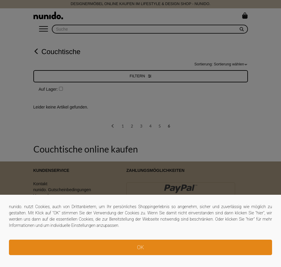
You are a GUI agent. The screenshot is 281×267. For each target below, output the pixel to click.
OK (140, 247)
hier (260, 213)
